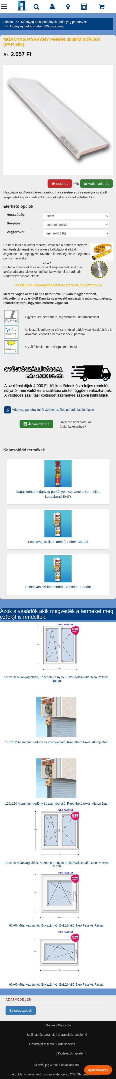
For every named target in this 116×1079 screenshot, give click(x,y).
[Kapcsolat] (68, 7)
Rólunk (51, 1025)
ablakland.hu (70, 1065)
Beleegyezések (20, 1010)
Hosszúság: (16, 214)
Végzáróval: (16, 232)
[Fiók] (52, 7)
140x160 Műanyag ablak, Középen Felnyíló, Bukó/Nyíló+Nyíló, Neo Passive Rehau (56, 678)
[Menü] (4, 8)
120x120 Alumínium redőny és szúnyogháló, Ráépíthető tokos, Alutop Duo (56, 803)
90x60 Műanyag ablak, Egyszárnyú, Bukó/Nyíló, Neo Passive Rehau (56, 984)
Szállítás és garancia (41, 1034)
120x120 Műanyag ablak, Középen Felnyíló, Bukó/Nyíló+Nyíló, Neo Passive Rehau (56, 864)
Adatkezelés (66, 1044)
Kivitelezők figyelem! (72, 1053)
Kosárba (59, 183)
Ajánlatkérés (98, 1070)
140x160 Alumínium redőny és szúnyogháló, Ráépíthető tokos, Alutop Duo (56, 742)
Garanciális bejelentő (72, 1034)
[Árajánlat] (84, 7)
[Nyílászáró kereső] (36, 7)
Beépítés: (14, 223)
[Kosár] (101, 7)
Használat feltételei (42, 1044)
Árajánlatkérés (96, 183)
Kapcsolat (65, 1025)
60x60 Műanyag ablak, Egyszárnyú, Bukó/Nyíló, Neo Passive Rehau (56, 925)
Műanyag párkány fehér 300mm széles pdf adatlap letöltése (48, 409)
